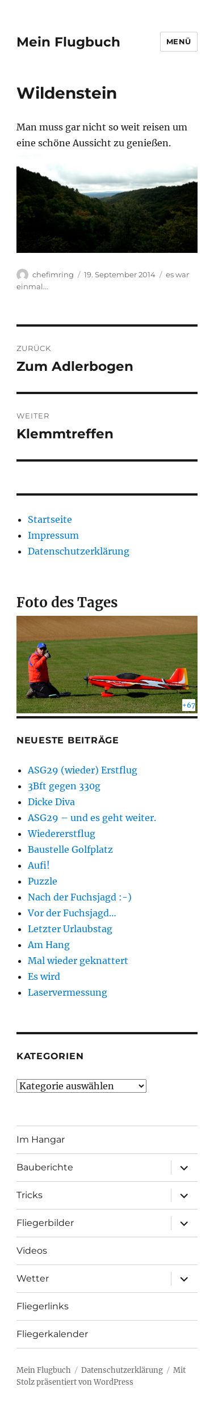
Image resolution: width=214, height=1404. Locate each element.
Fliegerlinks (42, 1306)
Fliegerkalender (52, 1334)
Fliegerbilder (45, 1222)
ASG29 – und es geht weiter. (92, 817)
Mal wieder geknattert (78, 960)
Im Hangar (40, 1139)
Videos (31, 1250)
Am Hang (49, 944)
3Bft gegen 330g (64, 786)
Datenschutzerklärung (78, 551)
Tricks (29, 1195)
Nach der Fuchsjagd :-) (80, 897)
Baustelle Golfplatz (70, 849)
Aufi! (39, 865)
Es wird (44, 976)
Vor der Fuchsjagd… (72, 913)
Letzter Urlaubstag (70, 928)
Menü (178, 41)
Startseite (50, 519)
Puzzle (42, 881)
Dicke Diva (51, 801)
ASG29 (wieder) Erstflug (82, 770)
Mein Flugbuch (68, 42)
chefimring (53, 274)
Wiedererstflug (61, 833)
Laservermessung (67, 992)
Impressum (53, 535)
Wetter (32, 1278)
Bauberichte (44, 1167)
